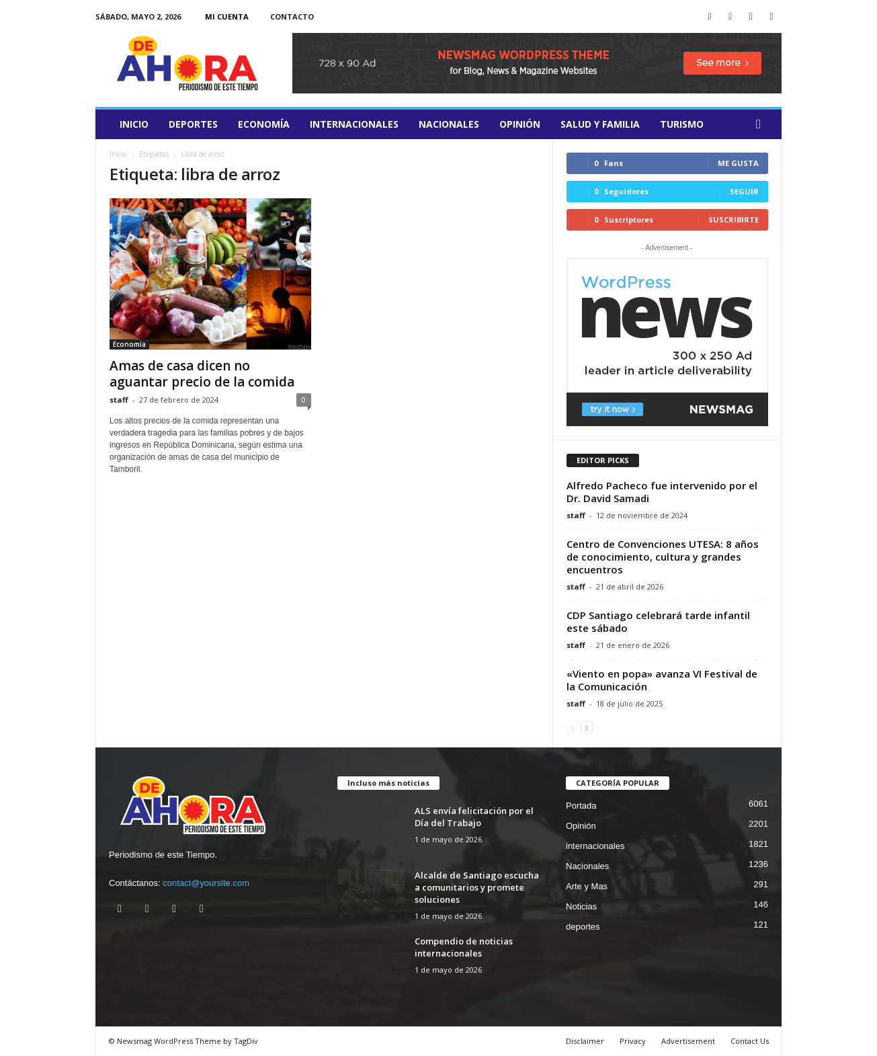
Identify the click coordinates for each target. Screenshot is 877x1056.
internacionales (354, 124)
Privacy (633, 1041)
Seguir (744, 191)
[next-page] (586, 727)
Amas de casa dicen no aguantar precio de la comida (202, 374)
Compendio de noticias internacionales (464, 947)
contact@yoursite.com (206, 883)
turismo (682, 124)
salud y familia (600, 124)
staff (119, 400)
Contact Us (749, 1041)
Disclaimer (585, 1041)
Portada (581, 806)
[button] (761, 124)
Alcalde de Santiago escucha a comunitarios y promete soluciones (477, 887)
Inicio (134, 124)
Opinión (519, 124)
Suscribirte (733, 219)
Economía (264, 124)
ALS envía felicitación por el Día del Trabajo (474, 817)
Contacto (292, 16)
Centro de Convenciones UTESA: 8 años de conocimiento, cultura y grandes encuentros (663, 556)
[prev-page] (572, 727)
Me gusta (738, 163)
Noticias (581, 906)
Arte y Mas (587, 886)
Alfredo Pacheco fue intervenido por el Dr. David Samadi (662, 492)
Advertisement (688, 1041)
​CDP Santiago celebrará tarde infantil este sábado (658, 621)
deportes (193, 124)
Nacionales (449, 124)
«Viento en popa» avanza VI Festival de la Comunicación (662, 680)
